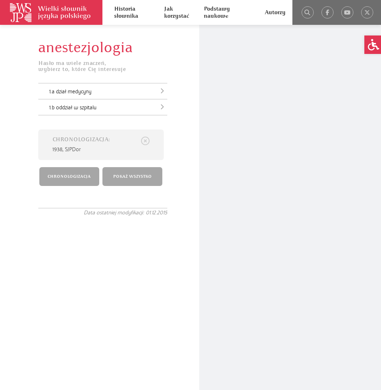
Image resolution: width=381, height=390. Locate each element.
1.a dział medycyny (108, 90)
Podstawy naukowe (217, 12)
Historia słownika (126, 12)
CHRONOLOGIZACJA (69, 176)
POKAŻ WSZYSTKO (132, 176)
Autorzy (275, 12)
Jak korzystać (176, 12)
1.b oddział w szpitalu (108, 106)
